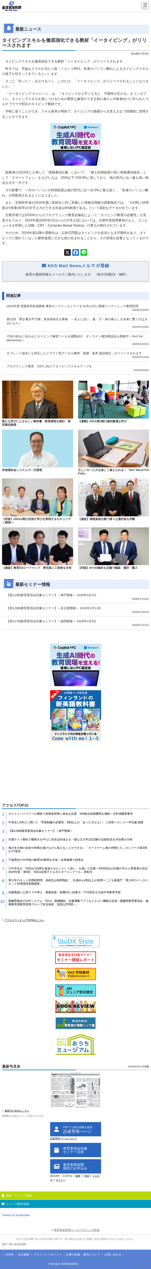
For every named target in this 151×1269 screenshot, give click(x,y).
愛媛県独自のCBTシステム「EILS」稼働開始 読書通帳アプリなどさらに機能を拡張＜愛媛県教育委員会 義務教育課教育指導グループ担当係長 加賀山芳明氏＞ (78, 902)
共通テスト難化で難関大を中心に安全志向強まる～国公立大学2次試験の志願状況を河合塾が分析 (70, 839)
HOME (9, 1254)
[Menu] (145, 6)
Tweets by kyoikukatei (16, 1215)
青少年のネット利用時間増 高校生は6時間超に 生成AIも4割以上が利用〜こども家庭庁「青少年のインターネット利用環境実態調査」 (78, 882)
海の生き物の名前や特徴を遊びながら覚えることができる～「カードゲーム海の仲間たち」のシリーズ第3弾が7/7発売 (77, 849)
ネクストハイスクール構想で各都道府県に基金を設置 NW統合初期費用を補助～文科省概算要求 (70, 813)
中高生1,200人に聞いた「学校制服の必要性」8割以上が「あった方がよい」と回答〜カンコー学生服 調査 (75, 822)
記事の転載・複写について (83, 1254)
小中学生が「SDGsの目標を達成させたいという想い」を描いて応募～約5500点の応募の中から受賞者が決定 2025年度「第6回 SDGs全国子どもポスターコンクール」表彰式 (78, 870)
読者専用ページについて (63, 1138)
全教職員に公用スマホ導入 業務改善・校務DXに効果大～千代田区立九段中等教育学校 (64, 892)
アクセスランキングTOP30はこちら (24, 920)
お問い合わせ (112, 1254)
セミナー (61, 1180)
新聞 (77, 1176)
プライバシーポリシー (47, 1254)
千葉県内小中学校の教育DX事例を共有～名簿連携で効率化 (46, 859)
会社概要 (23, 1254)
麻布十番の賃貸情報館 (14, 1244)
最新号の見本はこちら (17, 1110)
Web (86, 1176)
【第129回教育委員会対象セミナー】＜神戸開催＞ (40, 830)
